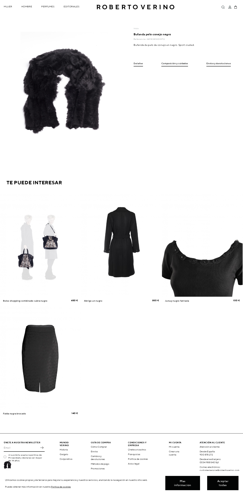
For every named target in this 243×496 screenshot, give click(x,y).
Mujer (8, 6)
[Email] (21, 447)
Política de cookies (138, 459)
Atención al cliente (210, 446)
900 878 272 (206, 454)
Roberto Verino (135, 7)
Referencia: (140, 39)
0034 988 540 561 (209, 462)
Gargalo (64, 454)
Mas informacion (182, 483)
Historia (64, 449)
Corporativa (66, 459)
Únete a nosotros (137, 449)
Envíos (94, 451)
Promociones (98, 468)
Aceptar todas (223, 483)
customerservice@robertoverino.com (219, 470)
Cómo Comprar (99, 446)
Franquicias (134, 454)
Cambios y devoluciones (98, 458)
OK (42, 447)
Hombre (26, 6)
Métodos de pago (100, 463)
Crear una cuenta (174, 453)
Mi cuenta (174, 446)
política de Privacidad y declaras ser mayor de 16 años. (25, 458)
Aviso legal (133, 463)
